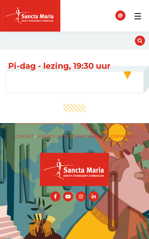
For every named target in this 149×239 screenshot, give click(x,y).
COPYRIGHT (123, 136)
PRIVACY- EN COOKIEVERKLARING (72, 136)
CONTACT (24, 136)
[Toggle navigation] (138, 15)
